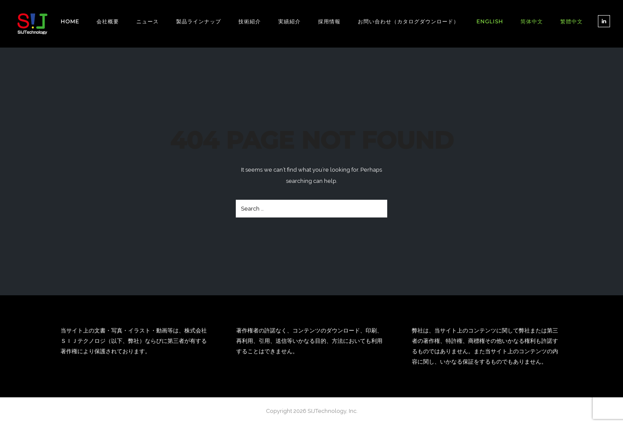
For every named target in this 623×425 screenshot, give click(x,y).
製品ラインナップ (198, 21)
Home (70, 21)
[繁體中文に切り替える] (571, 22)
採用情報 (329, 21)
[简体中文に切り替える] (532, 22)
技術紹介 (249, 21)
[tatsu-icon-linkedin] (604, 21)
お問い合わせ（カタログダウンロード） (408, 21)
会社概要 (107, 21)
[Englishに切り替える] (490, 21)
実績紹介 (289, 21)
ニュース (147, 21)
